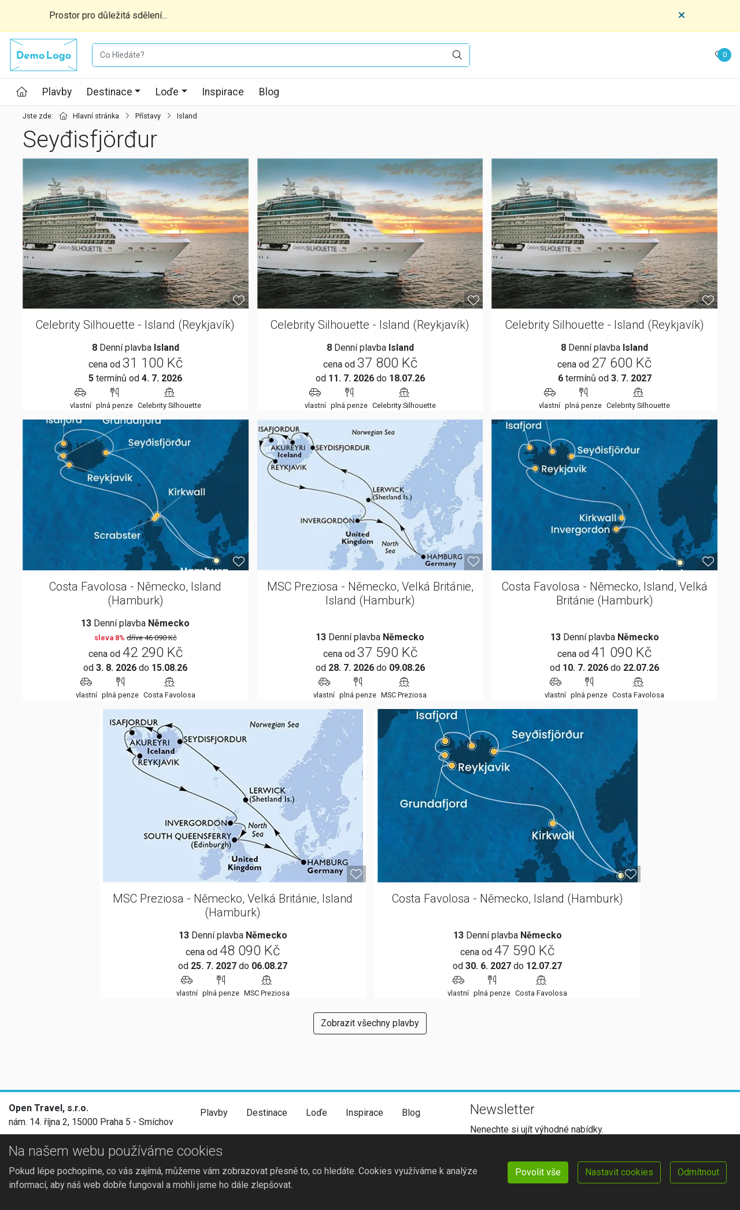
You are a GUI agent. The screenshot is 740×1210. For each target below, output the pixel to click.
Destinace (109, 92)
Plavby (57, 92)
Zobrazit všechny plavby (370, 1023)
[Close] (681, 16)
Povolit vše (538, 1172)
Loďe (167, 92)
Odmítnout (698, 1172)
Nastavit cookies (619, 1172)
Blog (269, 92)
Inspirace (223, 92)
